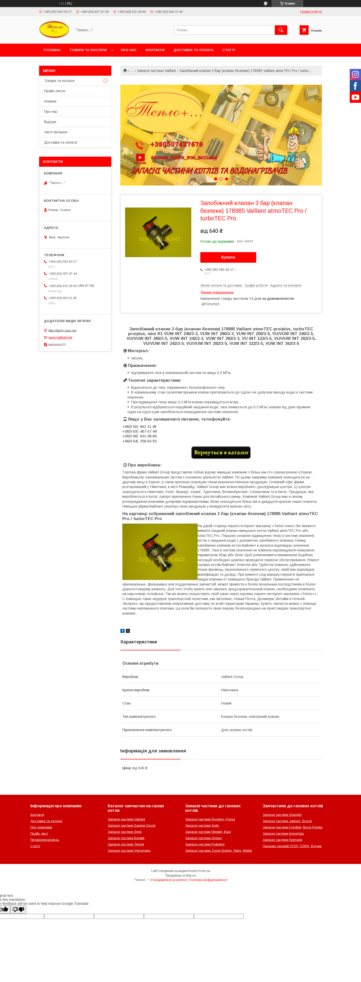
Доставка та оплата (193, 50)
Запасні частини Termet (126, 844)
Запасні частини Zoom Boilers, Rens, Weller (218, 850)
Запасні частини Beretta (126, 838)
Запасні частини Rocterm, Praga (210, 819)
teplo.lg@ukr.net (60, 337)
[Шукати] (281, 30)
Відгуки (50, 122)
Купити (228, 257)
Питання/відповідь (44, 840)
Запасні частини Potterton (205, 844)
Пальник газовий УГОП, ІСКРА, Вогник (292, 846)
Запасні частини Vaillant (156, 71)
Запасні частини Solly (202, 825)
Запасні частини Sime (125, 832)
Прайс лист (39, 833)
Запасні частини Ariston (203, 838)
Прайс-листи (54, 91)
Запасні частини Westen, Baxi (208, 832)
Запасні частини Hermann (282, 840)
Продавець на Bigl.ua (180, 875)
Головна (52, 50)
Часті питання (55, 132)
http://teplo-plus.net (62, 330)
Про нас (129, 50)
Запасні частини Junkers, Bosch (287, 821)
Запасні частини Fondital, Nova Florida (292, 827)
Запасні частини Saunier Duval (131, 825)
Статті (228, 50)
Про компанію (41, 827)
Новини (50, 101)
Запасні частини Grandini (282, 815)
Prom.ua (204, 871)
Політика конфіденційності (208, 880)
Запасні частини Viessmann (129, 850)
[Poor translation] (18, 910)
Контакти (155, 50)
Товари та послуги (88, 50)
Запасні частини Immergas (283, 833)
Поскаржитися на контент (169, 880)
